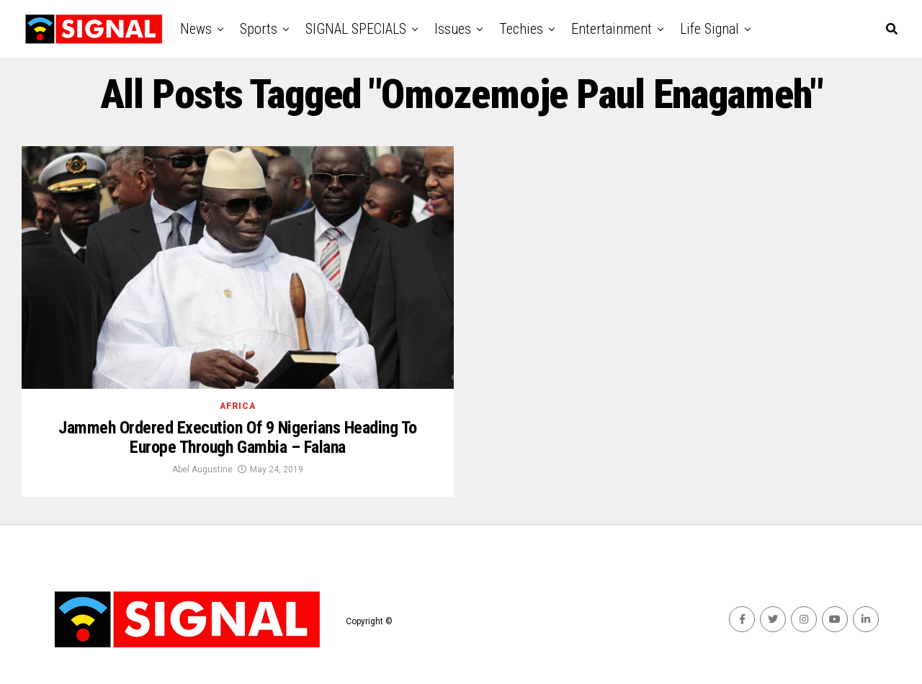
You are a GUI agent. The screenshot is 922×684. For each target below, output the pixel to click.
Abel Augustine (202, 469)
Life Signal (709, 28)
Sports (258, 28)
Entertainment (611, 28)
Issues (452, 28)
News (196, 28)
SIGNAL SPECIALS (355, 28)
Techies (521, 28)
